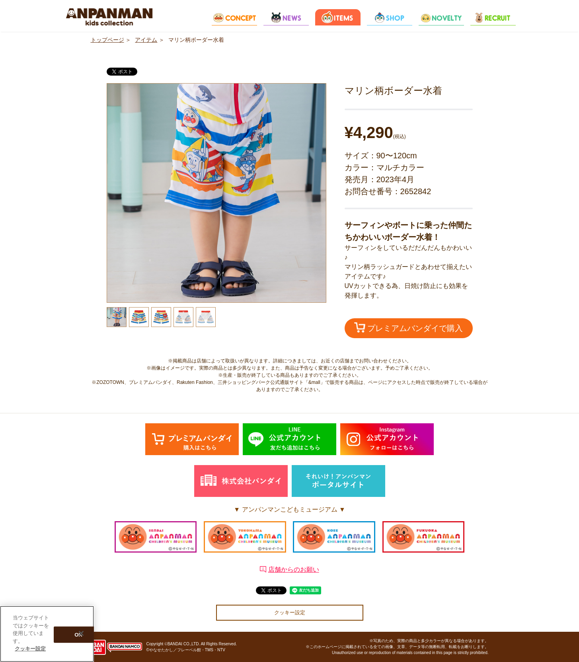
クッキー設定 (289, 612)
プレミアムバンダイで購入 (408, 327)
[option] (216, 193)
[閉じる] (81, 634)
